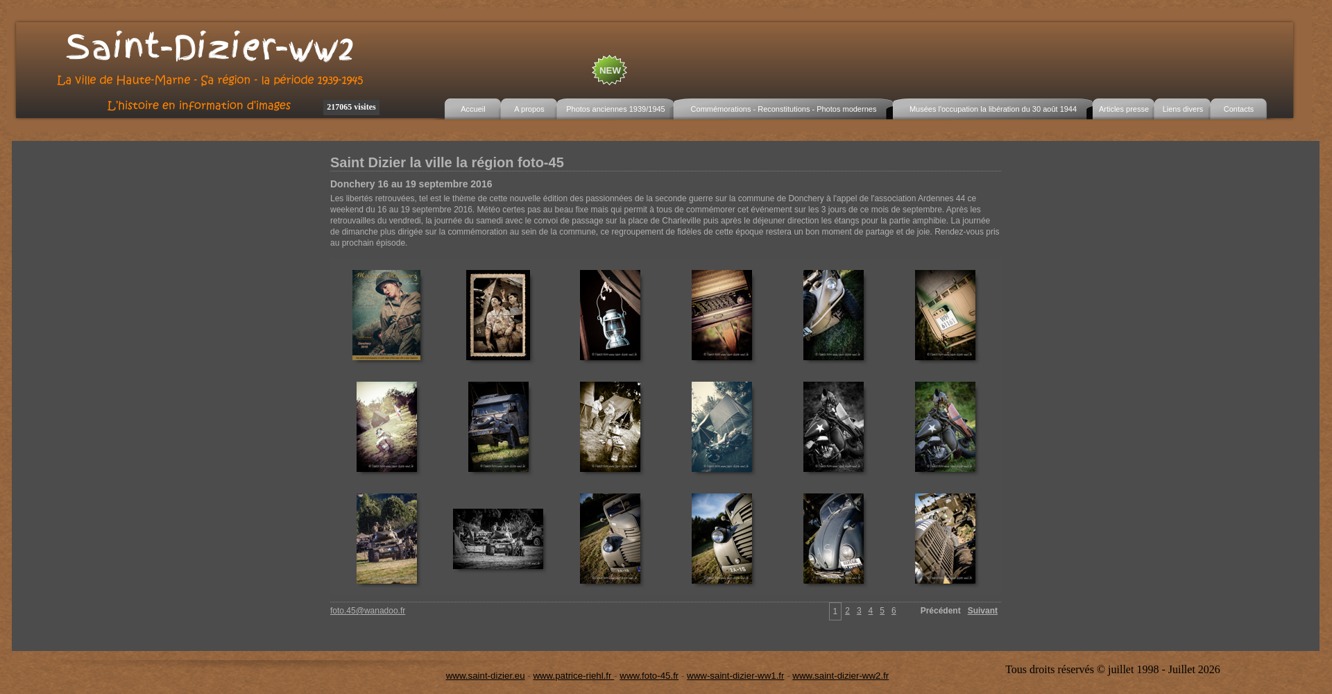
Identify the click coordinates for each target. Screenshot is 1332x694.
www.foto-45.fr (649, 675)
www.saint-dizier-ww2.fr (840, 675)
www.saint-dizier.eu (485, 675)
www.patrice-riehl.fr (573, 675)
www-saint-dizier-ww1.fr (735, 675)
